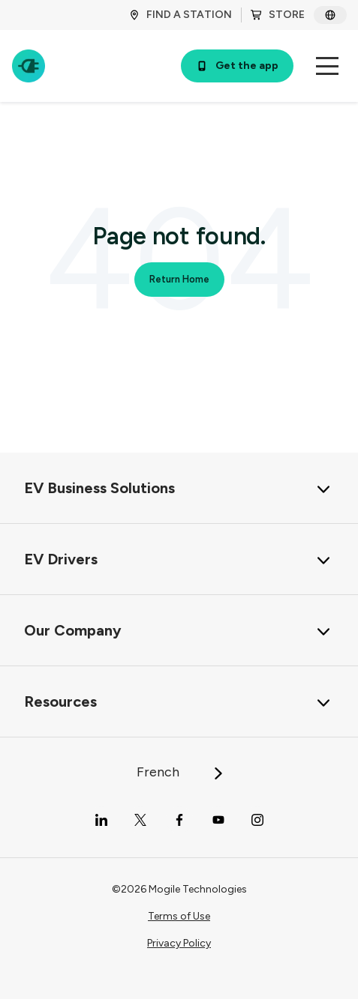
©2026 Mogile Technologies (179, 889)
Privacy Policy (179, 943)
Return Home (179, 279)
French (180, 772)
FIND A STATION (180, 14)
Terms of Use (179, 916)
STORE (278, 14)
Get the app (237, 65)
